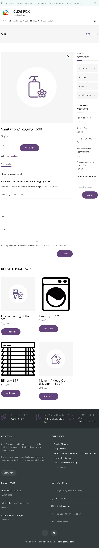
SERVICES (24, 21)
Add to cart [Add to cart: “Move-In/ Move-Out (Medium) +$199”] (48, 396)
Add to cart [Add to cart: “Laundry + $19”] (48, 329)
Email (4, 229)
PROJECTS (34, 21)
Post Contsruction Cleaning (65, 463)
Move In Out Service (62, 458)
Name (4, 216)
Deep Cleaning (60, 449)
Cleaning (87, 77)
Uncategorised (87, 95)
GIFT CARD (13, 21)
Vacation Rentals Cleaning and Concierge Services (75, 453)
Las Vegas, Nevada (54, 415)
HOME (3, 21)
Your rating (5, 195)
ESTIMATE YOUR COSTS (86, 416)
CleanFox (45, 542)
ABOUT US (52, 21)
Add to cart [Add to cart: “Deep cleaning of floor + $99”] (10, 332)
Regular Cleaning (61, 444)
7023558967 (42, 3)
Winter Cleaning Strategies (12, 515)
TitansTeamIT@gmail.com (63, 542)
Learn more (9, 473)
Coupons (87, 86)
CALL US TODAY (19, 415)
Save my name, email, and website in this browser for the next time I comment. (34, 246)
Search (90, 195)
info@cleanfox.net (62, 506)
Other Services (60, 467)
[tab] (6, 165)
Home (87, 34)
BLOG (43, 21)
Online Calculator (87, 421)
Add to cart (29, 148)
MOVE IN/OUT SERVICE (11, 491)
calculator (14, 156)
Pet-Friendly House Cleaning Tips (15, 503)
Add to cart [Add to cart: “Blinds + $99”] (10, 393)
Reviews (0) (6, 164)
